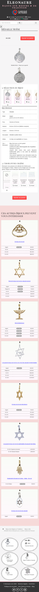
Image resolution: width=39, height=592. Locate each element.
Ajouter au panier (27, 38)
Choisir (15, 185)
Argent (11, 116)
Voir (7, 102)
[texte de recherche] (9, 22)
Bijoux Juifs (27, 529)
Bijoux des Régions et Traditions (14, 529)
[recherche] (19, 22)
